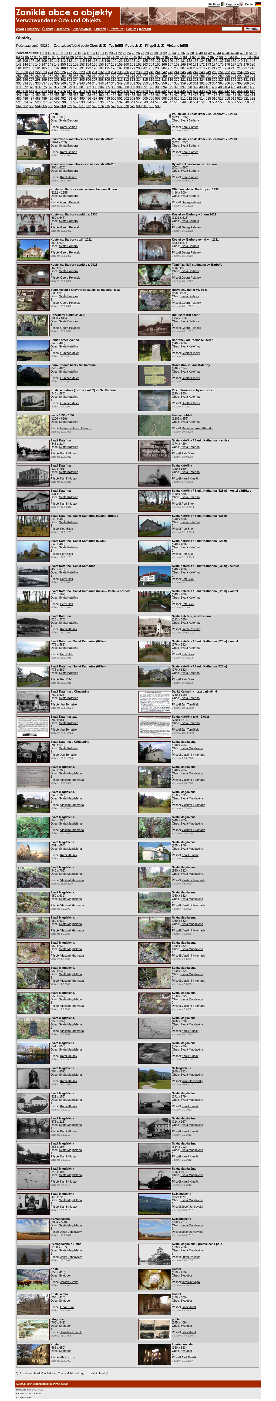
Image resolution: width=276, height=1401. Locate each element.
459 (94, 95)
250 (214, 72)
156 (101, 64)
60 (49, 57)
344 (88, 83)
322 (189, 80)
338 (50, 83)
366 (227, 83)
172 (202, 64)
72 (103, 57)
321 (183, 80)
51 (251, 53)
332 (252, 80)
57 (36, 57)
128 (164, 61)
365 (221, 83)
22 (120, 53)
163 (145, 64)
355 (157, 83)
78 (131, 57)
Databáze (63, 29)
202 (151, 68)
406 (240, 87)
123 (132, 61)
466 (139, 95)
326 (214, 80)
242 (164, 72)
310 (113, 80)
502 (126, 98)
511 (183, 98)
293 (246, 76)
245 (183, 72)
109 (44, 61)
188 (63, 68)
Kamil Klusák (68, 453)
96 (212, 57)
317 (157, 80)
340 (63, 83)
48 (237, 53)
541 (132, 102)
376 (50, 87)
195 (107, 68)
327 (221, 80)
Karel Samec (68, 127)
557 (233, 102)
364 (214, 83)
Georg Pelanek (70, 202)
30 (156, 53)
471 (170, 95)
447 (19, 95)
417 (69, 91)
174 (214, 64)
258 (25, 76)
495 (82, 98)
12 (74, 53)
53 (18, 57)
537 (107, 102)
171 (195, 64)
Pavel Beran (60, 1383)
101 (237, 57)
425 (120, 91)
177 (233, 64)
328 (227, 80)
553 (208, 102)
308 (101, 80)
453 (56, 95)
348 (113, 83)
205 (170, 68)
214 (227, 68)
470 (164, 95)
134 (202, 61)
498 (101, 98)
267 (82, 76)
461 (107, 95)
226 (63, 72)
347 (107, 83)
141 (246, 61)
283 (183, 76)
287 (208, 76)
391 (145, 87)
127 (157, 61)
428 (139, 91)
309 (107, 80)
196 (113, 68)
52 (255, 53)
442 (227, 91)
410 (25, 91)
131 (183, 61)
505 (145, 98)
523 (19, 102)
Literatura (116, 29)
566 (50, 106)
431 (157, 91)
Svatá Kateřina (68, 346)
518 (227, 98)
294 (252, 76)
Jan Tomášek (68, 704)
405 (233, 87)
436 (189, 91)
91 (189, 57)
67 (81, 57)
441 (221, 91)
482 (240, 95)
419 (82, 91)
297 (31, 80)
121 (120, 61)
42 (210, 53)
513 (195, 98)
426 (126, 91)
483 (246, 95)
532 (75, 102)
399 (195, 87)
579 (132, 106)
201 (145, 68)
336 (38, 83)
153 (82, 64)
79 (135, 57)
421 (94, 91)
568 (63, 106)
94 (203, 57)
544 (151, 102)
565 (44, 106)
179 (246, 64)
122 (126, 61)
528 (50, 102)
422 (101, 91)
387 (120, 87)
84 (158, 57)
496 (88, 98)
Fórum (131, 29)
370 (252, 83)
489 (44, 98)
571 (82, 106)
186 (50, 68)
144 (25, 64)
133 (195, 61)
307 (94, 80)
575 (107, 106)
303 (69, 80)
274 (126, 76)
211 (208, 68)
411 (31, 91)
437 (195, 91)
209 (195, 68)
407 (246, 87)
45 (223, 53)
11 (70, 53)
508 (164, 98)
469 (157, 95)
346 (101, 83)
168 (176, 64)
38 (192, 53)
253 (233, 72)
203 (157, 68)
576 (113, 106)
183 (31, 68)
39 (196, 53)
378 (63, 87)
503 (132, 98)
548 (176, 102)
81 (144, 57)
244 (176, 72)
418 (75, 91)
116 (88, 61)
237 (132, 72)
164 (151, 64)
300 (50, 80)
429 (145, 91)
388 (126, 87)
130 (176, 61)
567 (56, 106)
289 (221, 76)
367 (233, 83)
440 (214, 91)
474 (189, 95)
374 (38, 87)
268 (88, 76)
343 (82, 83)
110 (50, 61)
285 (195, 76)
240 (151, 72)
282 (176, 76)
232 (101, 72)
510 (176, 98)
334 (25, 83)
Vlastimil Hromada (194, 754)
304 (75, 80)
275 (132, 76)
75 (117, 57)
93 (198, 57)
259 (31, 76)
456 (75, 95)
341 (69, 83)
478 (214, 95)
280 (164, 76)
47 (232, 53)
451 (44, 95)
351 (132, 83)
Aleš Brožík (67, 1357)
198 (126, 68)
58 (40, 57)
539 (120, 102)
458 (88, 95)
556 (227, 102)
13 (79, 53)
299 (44, 80)
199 (132, 68)
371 (19, 87)
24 (129, 53)
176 (227, 64)
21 (115, 53)
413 (44, 91)
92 (194, 57)
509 (170, 98)
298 (38, 80)
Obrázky (33, 29)
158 (113, 64)
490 (50, 98)
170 (189, 64)
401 (208, 87)
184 (38, 68)
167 (170, 64)
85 (162, 57)
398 (189, 87)
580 (139, 106)
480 (227, 95)
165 (157, 64)
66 (76, 57)
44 (219, 53)
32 (165, 53)
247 (195, 72)
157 (107, 64)
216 (240, 68)
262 (50, 76)
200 (139, 68)
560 (252, 102)
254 (240, 72)
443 (233, 91)
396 (176, 87)
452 (50, 95)
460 (101, 95)
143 (19, 64)
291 (233, 76)
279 (157, 76)
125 (145, 61)
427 (132, 91)
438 (202, 91)
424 (113, 91)
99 (225, 57)
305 (82, 80)
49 (241, 53)
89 (180, 57)
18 (102, 53)
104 (256, 57)
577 (120, 106)
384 (101, 87)
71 (99, 57)
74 (113, 57)
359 (183, 83)
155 (94, 64)
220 (25, 72)
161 (132, 64)
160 (126, 64)
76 (121, 57)
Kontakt (145, 29)
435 (183, 91)
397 (183, 87)
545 (157, 102)
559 (246, 102)
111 (56, 61)
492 (63, 98)
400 (202, 87)
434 (176, 91)
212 (214, 68)
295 (19, 80)
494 (75, 98)
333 (19, 83)
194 (101, 68)
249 (208, 72)
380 (75, 87)
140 (240, 61)
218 (252, 68)
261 (44, 76)
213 (221, 68)
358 (176, 83)
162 (139, 64)
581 (145, 106)
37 (187, 53)
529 (56, 102)
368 (240, 83)
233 (107, 72)
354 (151, 83)
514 (202, 98)
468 (151, 95)
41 (205, 53)
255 (246, 72)
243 (170, 72)
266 (75, 76)
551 (195, 102)
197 (120, 68)
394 (164, 87)
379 (69, 87)
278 (151, 76)
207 (183, 68)
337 (44, 83)
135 (208, 61)
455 (69, 95)
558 (240, 102)
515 (208, 98)
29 (151, 53)
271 (107, 76)
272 (113, 76)
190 (75, 68)
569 (69, 106)
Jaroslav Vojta (69, 1282)
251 (221, 72)
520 (240, 98)
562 (25, 106)
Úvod (20, 29)
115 (82, 61)
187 (56, 68)
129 (170, 61)
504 (139, 98)
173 (208, 64)
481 (233, 95)
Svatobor (65, 1275)
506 (151, 98)
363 (208, 83)
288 (214, 76)
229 (82, 72)
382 (88, 87)
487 (31, 98)
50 (246, 53)
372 (25, 87)
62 (58, 57)
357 (170, 83)
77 (126, 57)
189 (69, 68)
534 (88, 102)
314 (139, 80)
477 (208, 95)
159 (120, 64)
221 (31, 72)
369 (246, 83)
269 (94, 76)
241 (157, 72)
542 (139, 102)
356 (164, 83)
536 (101, 102)
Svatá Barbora (68, 120)
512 (189, 98)
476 (202, 95)
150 (63, 64)
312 (126, 80)
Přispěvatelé (82, 29)
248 (202, 72)
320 (176, 80)
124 (139, 61)
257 (19, 76)
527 (44, 102)
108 (38, 61)
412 (38, 91)
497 (94, 98)
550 (189, 102)
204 (164, 68)
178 (240, 64)
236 (126, 72)
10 (66, 53)
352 (139, 83)
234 (113, 72)
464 (126, 95)
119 (107, 61)
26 (138, 53)
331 (246, 80)
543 (145, 102)
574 (101, 106)
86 (167, 57)
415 (56, 91)
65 (72, 57)
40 (201, 53)
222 (38, 72)
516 (214, 98)
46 (228, 53)
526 (38, 102)
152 (75, 64)
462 (113, 95)
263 (56, 76)
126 (151, 61)
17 (97, 53)
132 (189, 61)
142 (252, 61)
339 (56, 83)
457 (82, 95)
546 (164, 102)
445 (246, 91)
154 (88, 64)
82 (148, 57)
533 (82, 102)
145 (31, 64)
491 (56, 98)
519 (233, 98)
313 (132, 80)
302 (63, 80)
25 (133, 53)
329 (233, 80)
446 (252, 91)
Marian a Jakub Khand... (76, 428)
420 (88, 91)
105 (19, 61)
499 (107, 98)
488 (38, 98)
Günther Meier (69, 353)
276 (139, 76)
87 (171, 57)
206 (176, 68)
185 (44, 68)
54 (22, 57)
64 (67, 57)
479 (221, 95)
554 (214, 102)
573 (94, 106)
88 (176, 57)
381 (82, 87)
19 (106, 53)
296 (25, 80)
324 (202, 80)
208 (189, 68)
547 (170, 102)
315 (145, 80)
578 (126, 106)
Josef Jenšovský (192, 1081)
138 (227, 61)
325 (208, 80)
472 (176, 95)
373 (31, 87)
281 (170, 76)
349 (120, 83)
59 (45, 57)
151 (69, 64)
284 (189, 76)
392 (151, 87)
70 (94, 57)
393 (157, 87)
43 (214, 53)
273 (120, 76)
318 (164, 80)
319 (170, 80)
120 (113, 61)
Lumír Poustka (191, 629)
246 (189, 72)
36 (183, 53)
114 (75, 61)
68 (85, 57)
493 (69, 98)
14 (84, 53)
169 (183, 64)
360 (189, 83)
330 (240, 80)
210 (202, 68)
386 (113, 87)
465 (132, 95)
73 (108, 57)
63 (63, 57)
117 (94, 61)
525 (31, 102)
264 (63, 76)
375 (44, 87)
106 (25, 61)
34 (174, 53)
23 (124, 53)
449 (31, 95)
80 (140, 57)
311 (120, 80)
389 (132, 87)
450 (38, 95)
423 (107, 91)
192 (88, 68)
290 (227, 76)
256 (252, 72)
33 (169, 53)
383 (94, 87)
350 (126, 83)
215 (233, 68)
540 (126, 102)
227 (69, 72)
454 (63, 95)
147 (44, 64)
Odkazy (100, 29)
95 (207, 57)
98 (221, 57)
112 (63, 61)
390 (139, 87)
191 (82, 68)
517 (221, 98)
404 (227, 87)
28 (147, 53)
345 (94, 83)
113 (69, 61)
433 (170, 91)
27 (142, 53)
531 (69, 102)
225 (56, 72)
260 (38, 76)
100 (231, 57)
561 (19, 106)
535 (94, 102)
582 (151, 106)
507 (157, 98)
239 (145, 72)
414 (50, 91)
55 (27, 57)
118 (101, 61)
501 (120, 98)
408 (252, 87)
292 (240, 76)
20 (111, 53)
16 (93, 53)
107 (31, 61)
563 (31, 106)
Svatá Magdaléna (191, 748)
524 (25, 102)
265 (69, 76)
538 (113, 102)
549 (183, 102)
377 (56, 87)
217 (246, 68)
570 (75, 106)
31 (160, 53)
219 (19, 72)
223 (44, 72)
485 (19, 98)
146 (38, 64)
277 (145, 76)
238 (139, 72)
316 (151, 80)
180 (252, 64)
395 (170, 87)
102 (243, 57)
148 (50, 64)
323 (195, 80)
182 (25, 68)
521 (246, 98)
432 (164, 91)
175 (221, 64)
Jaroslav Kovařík (71, 1332)
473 (183, 95)
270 (101, 76)
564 (38, 106)
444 (240, 91)
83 (153, 57)
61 (54, 57)
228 (75, 72)
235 (120, 72)
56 (31, 57)
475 (195, 95)
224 (50, 72)
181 (19, 68)
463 (120, 95)
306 (88, 80)
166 (164, 64)
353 (145, 83)
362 (202, 83)
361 (195, 83)
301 (56, 80)
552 (202, 102)
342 (75, 83)
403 (221, 87)
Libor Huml (67, 1307)
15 (88, 53)
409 (19, 91)
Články (47, 29)
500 (113, 98)
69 (90, 57)
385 (107, 87)
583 (157, 106)
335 (31, 83)
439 (208, 91)
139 (233, 61)
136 (214, 61)
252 (227, 72)
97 (216, 57)
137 (221, 61)
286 (202, 76)
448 (25, 95)
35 (178, 53)
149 (56, 64)
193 (94, 68)
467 (145, 95)
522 (252, 98)
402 (214, 87)
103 (250, 57)
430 (151, 91)
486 (25, 98)
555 (221, 102)
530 (63, 102)
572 (88, 106)
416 (63, 91)
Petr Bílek (188, 453)
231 (94, 72)
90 (185, 57)
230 (88, 72)
